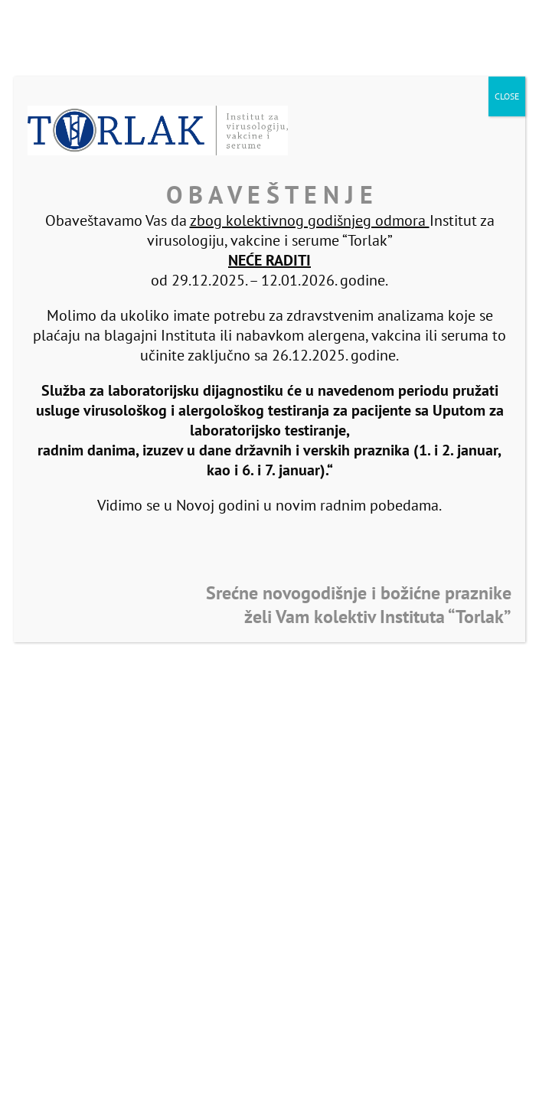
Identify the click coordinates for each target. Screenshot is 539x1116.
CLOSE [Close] (507, 96)
